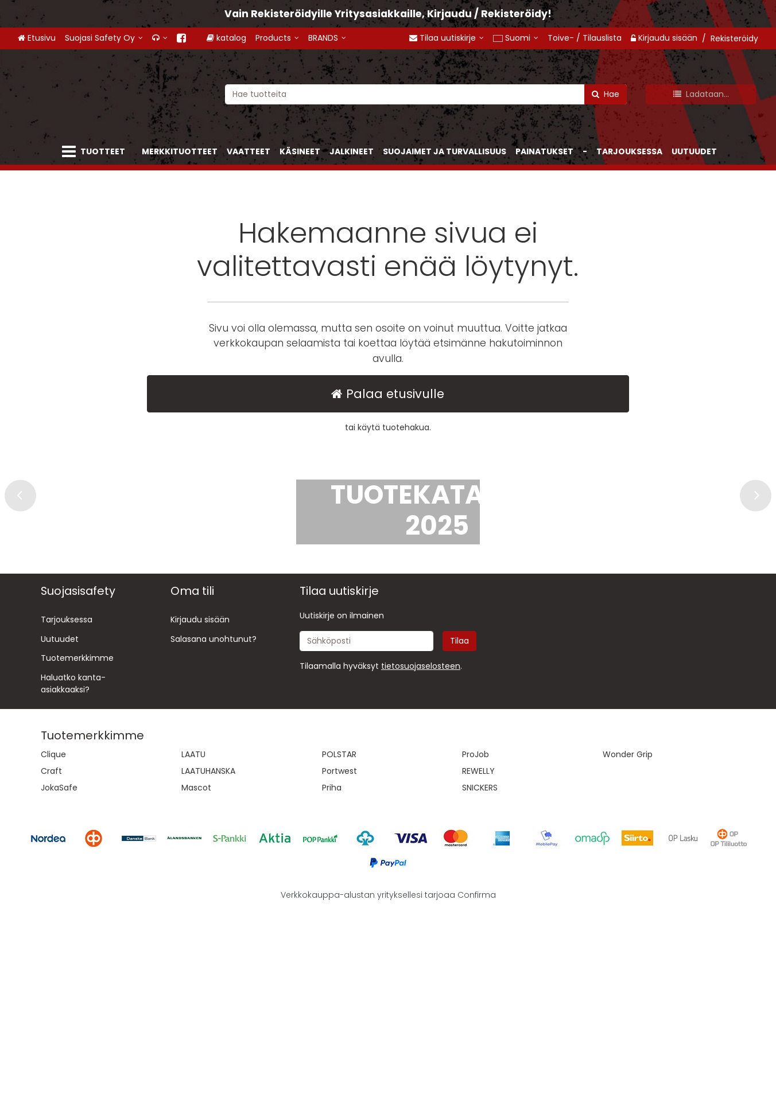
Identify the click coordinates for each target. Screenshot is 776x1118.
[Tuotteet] (96, 152)
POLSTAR (339, 962)
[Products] (287, 38)
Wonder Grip (628, 962)
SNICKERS (480, 995)
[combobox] (426, 94)
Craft (51, 978)
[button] (420, 873)
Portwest (339, 978)
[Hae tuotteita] (426, 94)
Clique (53, 962)
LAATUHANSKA (208, 978)
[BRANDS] (336, 38)
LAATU (193, 962)
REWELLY (478, 978)
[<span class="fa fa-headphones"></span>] (160, 38)
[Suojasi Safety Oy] (104, 38)
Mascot (196, 995)
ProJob (475, 962)
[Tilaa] (459, 849)
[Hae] (605, 94)
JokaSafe (59, 995)
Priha (332, 995)
